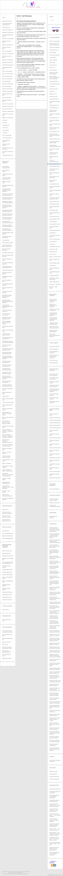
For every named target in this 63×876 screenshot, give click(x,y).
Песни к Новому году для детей (7, 635)
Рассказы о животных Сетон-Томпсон (6, 314)
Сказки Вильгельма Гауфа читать (54, 114)
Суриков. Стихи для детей (7, 88)
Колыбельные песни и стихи (6, 620)
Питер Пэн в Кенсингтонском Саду (53, 161)
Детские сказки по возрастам (53, 181)
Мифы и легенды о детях (7, 550)
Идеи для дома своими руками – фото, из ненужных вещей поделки (55, 557)
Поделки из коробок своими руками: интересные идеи (54, 651)
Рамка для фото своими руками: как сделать (54, 685)
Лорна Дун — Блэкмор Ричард (6, 479)
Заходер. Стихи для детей (7, 62)
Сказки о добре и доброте (54, 54)
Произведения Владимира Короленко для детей (7, 445)
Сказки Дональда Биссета (54, 163)
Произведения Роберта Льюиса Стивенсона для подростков (7, 206)
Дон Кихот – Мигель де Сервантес (6, 453)
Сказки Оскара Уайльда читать (54, 121)
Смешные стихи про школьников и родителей (7, 513)
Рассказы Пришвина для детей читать (7, 311)
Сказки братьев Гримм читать (53, 227)
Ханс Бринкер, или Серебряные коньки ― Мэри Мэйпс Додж (7, 487)
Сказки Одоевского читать (54, 166)
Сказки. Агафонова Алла (54, 281)
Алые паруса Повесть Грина (7, 252)
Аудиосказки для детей (6, 21)
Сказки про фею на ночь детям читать (54, 177)
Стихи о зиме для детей (7, 137)
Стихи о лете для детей (6, 135)
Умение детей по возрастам (54, 789)
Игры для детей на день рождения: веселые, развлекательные (54, 848)
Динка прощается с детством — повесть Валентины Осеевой (6, 422)
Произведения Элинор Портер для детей (6, 362)
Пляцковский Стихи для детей (7, 68)
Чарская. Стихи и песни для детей (7, 114)
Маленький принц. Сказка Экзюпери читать (54, 128)
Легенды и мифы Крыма (7, 572)
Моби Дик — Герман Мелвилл (6, 491)
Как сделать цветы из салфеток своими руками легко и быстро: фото (54, 572)
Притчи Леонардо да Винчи (7, 538)
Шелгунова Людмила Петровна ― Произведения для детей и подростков (7, 436)
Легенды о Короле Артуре (7, 574)
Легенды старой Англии (7, 594)
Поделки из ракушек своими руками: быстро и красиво (55, 669)
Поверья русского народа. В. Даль (7, 559)
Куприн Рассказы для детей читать (7, 330)
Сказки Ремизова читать (54, 183)
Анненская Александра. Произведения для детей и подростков (7, 357)
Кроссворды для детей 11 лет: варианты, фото (54, 801)
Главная (3, 17)
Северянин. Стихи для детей (8, 111)
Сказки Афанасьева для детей (54, 268)
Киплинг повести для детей (7, 242)
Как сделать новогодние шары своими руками (54, 737)
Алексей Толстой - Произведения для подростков (53, 300)
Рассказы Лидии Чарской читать (7, 405)
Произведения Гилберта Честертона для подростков (7, 202)
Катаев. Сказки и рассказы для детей (54, 236)
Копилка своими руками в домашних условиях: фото (54, 631)
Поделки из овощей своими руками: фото (54, 711)
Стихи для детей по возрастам (6, 141)
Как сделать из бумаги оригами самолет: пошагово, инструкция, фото (55, 562)
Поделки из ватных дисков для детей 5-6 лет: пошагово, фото (54, 588)
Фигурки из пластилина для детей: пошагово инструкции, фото (54, 627)
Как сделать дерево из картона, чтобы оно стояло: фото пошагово (54, 546)
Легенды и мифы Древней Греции (7, 578)
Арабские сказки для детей (54, 417)
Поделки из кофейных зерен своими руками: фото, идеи (55, 603)
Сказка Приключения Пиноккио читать (53, 153)
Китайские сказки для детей (54, 427)
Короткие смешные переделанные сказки (6, 520)
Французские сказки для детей (54, 434)
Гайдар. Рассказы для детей (6, 182)
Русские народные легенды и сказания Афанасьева (7, 563)
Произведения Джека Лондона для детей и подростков (6, 190)
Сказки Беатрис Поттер (54, 49)
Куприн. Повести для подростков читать (6, 334)
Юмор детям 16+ (5, 509)
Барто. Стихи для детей (7, 51)
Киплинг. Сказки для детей (54, 239)
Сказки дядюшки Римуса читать (54, 207)
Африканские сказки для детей (54, 474)
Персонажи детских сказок (54, 83)
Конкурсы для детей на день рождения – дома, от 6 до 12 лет (55, 843)
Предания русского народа (7, 555)
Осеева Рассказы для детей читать (7, 427)
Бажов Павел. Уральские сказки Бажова (54, 278)
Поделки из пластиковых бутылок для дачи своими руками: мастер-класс (54, 639)
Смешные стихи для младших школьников (6, 516)
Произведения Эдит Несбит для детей (7, 233)
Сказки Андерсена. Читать (54, 219)
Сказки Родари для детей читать (54, 272)
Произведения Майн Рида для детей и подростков (7, 214)
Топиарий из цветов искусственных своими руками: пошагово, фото (54, 622)
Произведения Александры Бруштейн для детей (7, 349)
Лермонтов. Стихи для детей (8, 38)
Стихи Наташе (5, 127)
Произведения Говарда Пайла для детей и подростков (6, 296)
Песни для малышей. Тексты (6, 655)
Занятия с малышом (53, 360)
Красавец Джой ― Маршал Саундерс (7, 466)
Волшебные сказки (53, 251)
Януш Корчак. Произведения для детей (7, 499)
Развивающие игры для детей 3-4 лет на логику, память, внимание (54, 839)
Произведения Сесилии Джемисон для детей (7, 373)
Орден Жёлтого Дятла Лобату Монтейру (53, 73)
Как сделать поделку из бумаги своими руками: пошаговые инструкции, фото (54, 582)
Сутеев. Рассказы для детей (7, 402)
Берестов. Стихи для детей (7, 59)
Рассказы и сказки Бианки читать (7, 288)
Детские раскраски (53, 773)
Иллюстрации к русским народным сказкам (54, 386)
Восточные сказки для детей (55, 420)
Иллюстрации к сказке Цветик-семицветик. (53, 374)
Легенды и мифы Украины (7, 569)
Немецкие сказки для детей (54, 422)
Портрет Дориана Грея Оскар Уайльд (6, 237)
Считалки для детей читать (7, 155)
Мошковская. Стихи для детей (7, 57)
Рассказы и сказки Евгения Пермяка (7, 389)
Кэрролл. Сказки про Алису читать (54, 124)
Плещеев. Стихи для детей (7, 91)
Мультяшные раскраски (54, 778)
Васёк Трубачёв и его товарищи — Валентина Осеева (7, 413)
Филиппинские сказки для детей (54, 461)
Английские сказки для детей (53, 414)
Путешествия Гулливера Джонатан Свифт (54, 142)
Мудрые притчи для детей (7, 535)
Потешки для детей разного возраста (7, 35)
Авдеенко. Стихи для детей (7, 117)
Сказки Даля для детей (54, 98)
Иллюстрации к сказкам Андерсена (54, 402)
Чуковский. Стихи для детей (6, 42)
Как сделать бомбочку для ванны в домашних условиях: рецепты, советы (54, 689)
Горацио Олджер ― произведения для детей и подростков (7, 306)
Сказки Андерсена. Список (54, 224)
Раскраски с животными (54, 776)
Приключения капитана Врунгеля (7, 273)
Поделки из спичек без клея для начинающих (54, 660)
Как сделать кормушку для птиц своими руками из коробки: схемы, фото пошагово (54, 535)
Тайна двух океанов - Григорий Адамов (53, 331)
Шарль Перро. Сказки (53, 249)
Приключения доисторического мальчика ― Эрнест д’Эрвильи (7, 474)
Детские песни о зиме (6, 642)
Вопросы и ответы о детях (54, 502)
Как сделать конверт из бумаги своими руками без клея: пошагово (54, 607)
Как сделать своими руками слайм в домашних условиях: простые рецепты (54, 541)
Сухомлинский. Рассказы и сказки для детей (7, 338)
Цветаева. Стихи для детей (7, 103)
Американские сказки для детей (54, 454)
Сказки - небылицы (53, 60)
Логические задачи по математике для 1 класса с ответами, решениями (54, 805)
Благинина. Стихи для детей (7, 53)
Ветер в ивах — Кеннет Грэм (54, 284)
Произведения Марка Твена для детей (7, 186)
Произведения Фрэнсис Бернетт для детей (7, 365)
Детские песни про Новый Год (7, 639)
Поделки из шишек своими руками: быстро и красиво (54, 647)
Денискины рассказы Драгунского (6, 249)
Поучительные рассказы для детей (7, 292)
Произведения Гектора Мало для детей (6, 382)
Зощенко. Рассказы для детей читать (7, 345)
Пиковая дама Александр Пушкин (7, 174)
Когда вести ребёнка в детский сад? (53, 352)
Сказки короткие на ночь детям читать (54, 169)
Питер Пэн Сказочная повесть (53, 157)
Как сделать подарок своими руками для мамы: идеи (55, 672)
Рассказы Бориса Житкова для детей (7, 284)
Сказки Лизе (51, 91)
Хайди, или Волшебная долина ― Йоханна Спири (7, 470)
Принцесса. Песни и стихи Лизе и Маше (7, 148)
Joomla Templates (50, 874)
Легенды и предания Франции (6, 589)
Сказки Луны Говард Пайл (54, 47)
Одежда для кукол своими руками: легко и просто (54, 644)
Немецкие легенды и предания (6, 585)
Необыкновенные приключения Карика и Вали (55, 146)
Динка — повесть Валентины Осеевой (7, 418)
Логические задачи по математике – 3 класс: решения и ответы (53, 810)
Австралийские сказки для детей (54, 464)
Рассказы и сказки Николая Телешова (7, 256)
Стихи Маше (4, 120)
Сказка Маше (52, 86)
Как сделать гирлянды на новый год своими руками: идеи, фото (54, 733)
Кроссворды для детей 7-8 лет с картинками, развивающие (54, 796)
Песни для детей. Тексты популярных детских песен (7, 631)
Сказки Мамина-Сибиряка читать (54, 102)
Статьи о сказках (5, 609)
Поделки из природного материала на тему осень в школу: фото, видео (54, 677)
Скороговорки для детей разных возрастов (7, 24)
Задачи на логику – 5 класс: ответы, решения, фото (54, 829)
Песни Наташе (5, 644)
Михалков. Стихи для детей (6, 48)
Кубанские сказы (5, 396)
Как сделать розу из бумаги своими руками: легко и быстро (54, 664)
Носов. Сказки (52, 244)
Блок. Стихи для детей (6, 97)
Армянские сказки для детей (55, 447)
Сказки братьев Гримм (53, 275)
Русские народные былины (54, 230)
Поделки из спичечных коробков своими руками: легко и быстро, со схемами (54, 655)
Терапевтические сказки (54, 203)
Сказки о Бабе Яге (53, 241)
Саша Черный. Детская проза (6, 281)
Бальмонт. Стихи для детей (7, 73)
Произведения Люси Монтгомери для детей (6, 369)
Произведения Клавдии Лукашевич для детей (7, 353)
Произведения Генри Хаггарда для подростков (7, 229)
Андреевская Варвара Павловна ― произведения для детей (7, 431)
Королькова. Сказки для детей (54, 194)
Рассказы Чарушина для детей (7, 259)
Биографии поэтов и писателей (53, 517)
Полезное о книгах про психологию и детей (53, 499)
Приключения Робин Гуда (7, 592)
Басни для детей (5, 530)
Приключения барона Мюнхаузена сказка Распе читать (54, 135)
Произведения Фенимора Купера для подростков (7, 211)
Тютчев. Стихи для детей (7, 76)
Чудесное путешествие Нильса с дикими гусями (54, 44)
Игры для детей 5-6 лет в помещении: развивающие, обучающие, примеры (54, 834)
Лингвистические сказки (54, 201)
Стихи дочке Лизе (5, 125)
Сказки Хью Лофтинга (53, 81)
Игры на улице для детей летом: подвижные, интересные (54, 853)
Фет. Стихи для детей (6, 81)
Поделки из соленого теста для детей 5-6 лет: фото (54, 635)
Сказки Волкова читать (54, 105)
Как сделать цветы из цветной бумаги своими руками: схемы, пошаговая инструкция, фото (54, 529)
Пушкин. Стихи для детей (7, 29)
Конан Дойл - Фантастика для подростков (54, 310)
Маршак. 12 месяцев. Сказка (55, 256)
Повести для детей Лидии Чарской (7, 409)
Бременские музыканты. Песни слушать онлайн (7, 648)
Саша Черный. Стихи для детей (7, 94)
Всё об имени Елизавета (54, 489)
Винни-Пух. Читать (53, 93)
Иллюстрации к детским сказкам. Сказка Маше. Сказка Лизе (54, 390)
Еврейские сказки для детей (55, 477)
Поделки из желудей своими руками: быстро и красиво (55, 702)
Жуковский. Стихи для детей (7, 32)
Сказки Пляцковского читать (55, 138)
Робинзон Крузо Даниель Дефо (7, 449)
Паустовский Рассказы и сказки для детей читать (7, 267)
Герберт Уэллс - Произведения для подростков (53, 305)
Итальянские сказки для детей (54, 441)
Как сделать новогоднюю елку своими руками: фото (54, 741)
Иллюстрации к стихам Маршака (54, 394)
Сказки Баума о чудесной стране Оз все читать (54, 198)
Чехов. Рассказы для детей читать (7, 327)
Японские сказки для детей (54, 425)
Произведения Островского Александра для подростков (7, 342)
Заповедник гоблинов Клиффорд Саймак (53, 323)
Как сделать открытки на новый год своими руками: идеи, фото (54, 749)
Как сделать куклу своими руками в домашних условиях (54, 719)
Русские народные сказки (54, 262)
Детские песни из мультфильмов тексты (6, 651)
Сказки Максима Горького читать (54, 213)
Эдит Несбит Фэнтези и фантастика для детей (54, 327)
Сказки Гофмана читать (54, 107)
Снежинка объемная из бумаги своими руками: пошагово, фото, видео (54, 694)
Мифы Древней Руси (6, 553)
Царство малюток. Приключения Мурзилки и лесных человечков (54, 77)
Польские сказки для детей (54, 471)
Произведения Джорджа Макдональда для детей (7, 385)
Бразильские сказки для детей (54, 468)
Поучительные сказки (53, 210)
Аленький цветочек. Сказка (54, 246)
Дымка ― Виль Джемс (6, 463)
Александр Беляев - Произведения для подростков (53, 314)
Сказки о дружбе (52, 52)
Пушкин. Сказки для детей (54, 41)
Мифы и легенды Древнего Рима (7, 581)
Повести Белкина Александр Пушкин (6, 167)
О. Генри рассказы (5, 240)
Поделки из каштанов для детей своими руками (54, 728)
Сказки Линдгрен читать (54, 117)
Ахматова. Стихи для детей (7, 106)
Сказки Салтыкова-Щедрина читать (53, 111)
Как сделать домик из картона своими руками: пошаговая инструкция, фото (54, 551)
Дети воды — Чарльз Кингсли (53, 287)
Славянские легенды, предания (6, 566)
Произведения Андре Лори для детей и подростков (7, 198)
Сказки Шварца (52, 232)
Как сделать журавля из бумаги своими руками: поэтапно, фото (54, 567)
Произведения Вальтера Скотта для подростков (7, 218)
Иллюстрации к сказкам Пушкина (54, 382)
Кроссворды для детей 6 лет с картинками (55, 792)
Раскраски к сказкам (53, 771)
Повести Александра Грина (7, 270)
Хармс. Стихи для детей (7, 108)
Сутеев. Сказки (52, 254)
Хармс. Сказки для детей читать (54, 173)
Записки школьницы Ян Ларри (7, 393)
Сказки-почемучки (53, 65)
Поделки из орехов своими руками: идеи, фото (54, 715)
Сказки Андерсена (53, 221)
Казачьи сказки (52, 265)
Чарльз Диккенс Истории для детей (7, 277)
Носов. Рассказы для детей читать (7, 399)
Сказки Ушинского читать (54, 131)
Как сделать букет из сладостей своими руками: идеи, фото (54, 577)
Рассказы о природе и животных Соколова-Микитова (6, 322)
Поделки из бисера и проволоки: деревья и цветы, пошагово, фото (55, 598)
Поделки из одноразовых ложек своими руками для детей (54, 706)
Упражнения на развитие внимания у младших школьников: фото (54, 825)
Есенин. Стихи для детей (7, 71)
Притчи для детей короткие (7, 533)
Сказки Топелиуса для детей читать (55, 191)
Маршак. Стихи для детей (7, 44)
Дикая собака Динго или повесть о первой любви (7, 246)
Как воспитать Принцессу (54, 346)
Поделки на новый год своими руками (53, 745)
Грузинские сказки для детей (55, 437)
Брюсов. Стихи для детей (7, 78)
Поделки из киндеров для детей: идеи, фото (54, 698)
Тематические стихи (6, 27)
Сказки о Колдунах (53, 70)
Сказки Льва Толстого (53, 88)
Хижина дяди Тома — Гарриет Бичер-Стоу (6, 483)
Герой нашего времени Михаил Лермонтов (6, 178)
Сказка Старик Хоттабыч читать (54, 149)
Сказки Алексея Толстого (54, 216)
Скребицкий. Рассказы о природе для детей (7, 318)
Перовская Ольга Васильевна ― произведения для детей (7, 441)
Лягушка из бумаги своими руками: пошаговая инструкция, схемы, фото (54, 612)
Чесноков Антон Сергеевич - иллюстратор (55, 761)
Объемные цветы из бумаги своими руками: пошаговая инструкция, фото (54, 593)
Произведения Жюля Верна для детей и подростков (7, 194)
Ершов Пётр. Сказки (53, 96)
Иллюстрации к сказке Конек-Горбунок (53, 378)
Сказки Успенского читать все (54, 260)
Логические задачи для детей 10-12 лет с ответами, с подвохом (54, 815)
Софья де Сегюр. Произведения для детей (7, 495)
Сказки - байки (52, 62)
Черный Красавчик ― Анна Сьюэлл (7, 460)
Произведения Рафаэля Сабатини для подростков (7, 226)
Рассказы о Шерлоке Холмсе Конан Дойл (6, 456)
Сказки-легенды (52, 57)
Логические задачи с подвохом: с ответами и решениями (54, 820)
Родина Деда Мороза (53, 362)
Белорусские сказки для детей (54, 444)
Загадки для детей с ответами (6, 145)
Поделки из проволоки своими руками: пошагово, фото (54, 724)
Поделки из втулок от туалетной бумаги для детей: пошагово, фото (53, 617)
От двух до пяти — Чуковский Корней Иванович (55, 506)
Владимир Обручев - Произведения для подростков (53, 319)
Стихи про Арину (5, 130)
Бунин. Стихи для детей (7, 86)
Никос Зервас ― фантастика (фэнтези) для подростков (54, 335)
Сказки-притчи (52, 67)
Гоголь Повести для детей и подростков (7, 263)
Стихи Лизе (4, 122)
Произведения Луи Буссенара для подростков (7, 222)
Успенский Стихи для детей (7, 64)
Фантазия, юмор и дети (54, 349)
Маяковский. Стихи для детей (6, 101)
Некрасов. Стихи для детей (7, 83)
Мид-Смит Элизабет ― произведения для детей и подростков (7, 377)
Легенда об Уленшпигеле (7, 599)
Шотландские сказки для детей (54, 451)
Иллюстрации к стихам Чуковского (54, 398)
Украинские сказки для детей (53, 431)
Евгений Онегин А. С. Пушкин (6, 171)
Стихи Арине (4, 132)
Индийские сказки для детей (55, 457)
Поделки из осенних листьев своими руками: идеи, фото (55, 681)
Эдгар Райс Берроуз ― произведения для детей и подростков (7, 301)
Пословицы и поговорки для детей (7, 152)
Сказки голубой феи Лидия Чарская (54, 187)
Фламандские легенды (6, 597)
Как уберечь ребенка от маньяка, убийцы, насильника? (54, 356)
